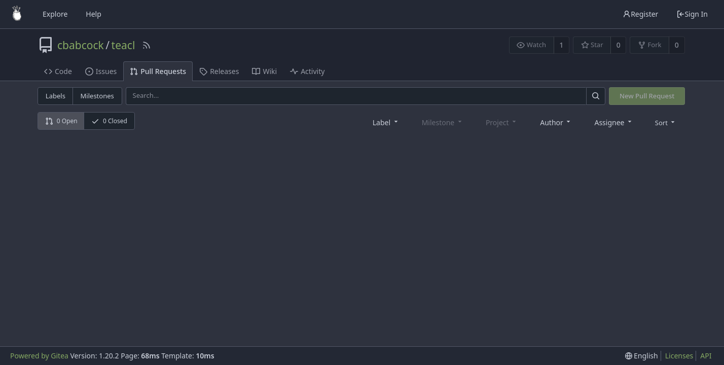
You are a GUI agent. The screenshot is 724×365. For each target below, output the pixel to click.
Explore (55, 14)
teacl (123, 45)
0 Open (61, 121)
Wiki (264, 71)
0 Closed (109, 121)
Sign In (692, 14)
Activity (307, 71)
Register (640, 14)
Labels (55, 95)
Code (58, 71)
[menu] (666, 122)
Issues (101, 71)
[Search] (595, 96)
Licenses (679, 355)
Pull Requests (158, 71)
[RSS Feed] (146, 45)
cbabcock (80, 45)
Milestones (97, 95)
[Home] (16, 14)
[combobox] (386, 122)
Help (93, 14)
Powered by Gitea (39, 355)
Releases (219, 71)
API (705, 355)
